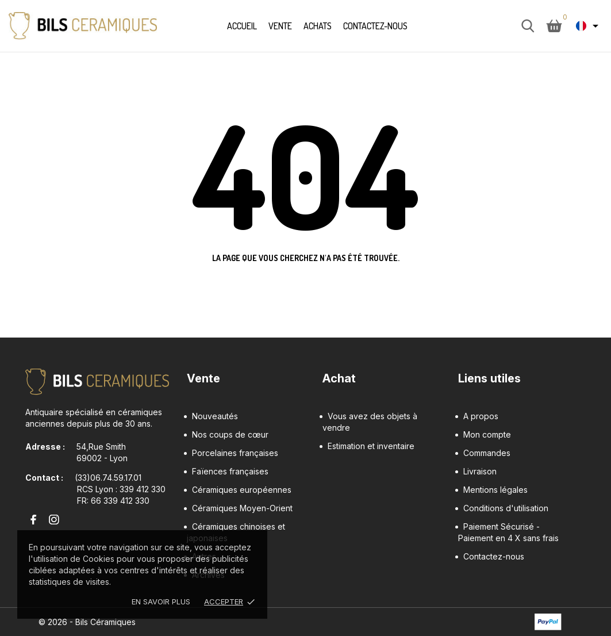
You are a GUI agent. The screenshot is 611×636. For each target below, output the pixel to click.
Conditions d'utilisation (505, 508)
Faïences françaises (230, 471)
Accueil (242, 26)
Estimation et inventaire (371, 446)
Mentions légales (495, 490)
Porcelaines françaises (235, 453)
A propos (480, 416)
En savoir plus (161, 601)
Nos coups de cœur (230, 434)
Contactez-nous (375, 26)
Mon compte (487, 434)
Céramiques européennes (241, 490)
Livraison (480, 471)
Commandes (486, 453)
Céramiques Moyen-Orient (242, 508)
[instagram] (51, 519)
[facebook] (31, 519)
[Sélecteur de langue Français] (589, 26)
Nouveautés (215, 416)
